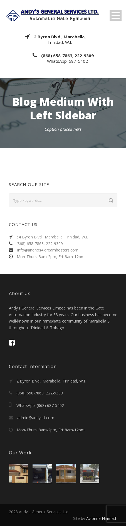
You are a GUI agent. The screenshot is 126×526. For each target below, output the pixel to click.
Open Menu (116, 15)
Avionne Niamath (101, 518)
